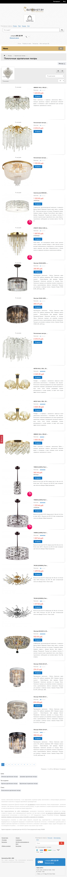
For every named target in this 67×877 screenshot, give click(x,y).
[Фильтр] (1, 439)
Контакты (4, 842)
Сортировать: (6, 76)
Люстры (10, 56)
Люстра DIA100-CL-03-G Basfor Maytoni (46, 631)
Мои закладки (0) (44, 43)
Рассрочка (35, 43)
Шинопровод (57, 838)
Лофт (19, 26)
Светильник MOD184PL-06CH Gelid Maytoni (47, 193)
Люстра (15, 26)
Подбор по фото (26, 43)
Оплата (18, 838)
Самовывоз (19, 840)
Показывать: (6, 81)
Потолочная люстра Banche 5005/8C (45, 122)
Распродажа (5, 838)
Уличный (50, 838)
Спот (28, 26)
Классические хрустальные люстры (10, 790)
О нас (19, 43)
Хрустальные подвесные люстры (29, 783)
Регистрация (56, 1)
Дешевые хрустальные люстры (28, 776)
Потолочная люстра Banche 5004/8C (45, 333)
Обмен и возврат (6, 846)
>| (34, 764)
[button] (65, 1)
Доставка (4, 840)
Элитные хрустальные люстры (9, 776)
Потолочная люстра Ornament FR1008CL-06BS (48, 157)
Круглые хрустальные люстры (9, 783)
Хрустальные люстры (20, 56)
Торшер (24, 26)
